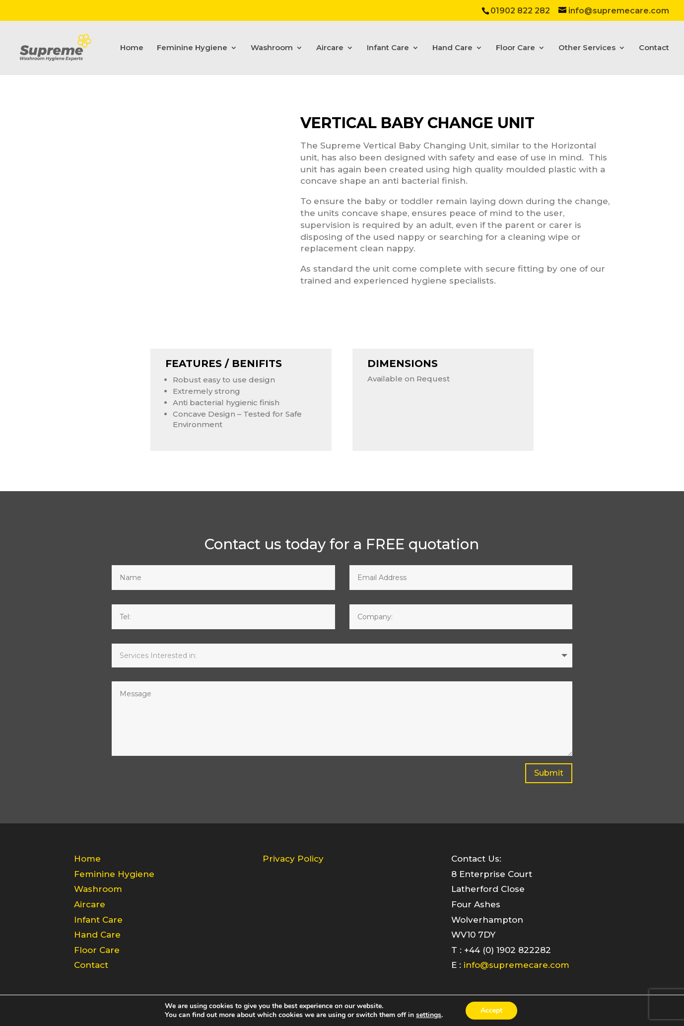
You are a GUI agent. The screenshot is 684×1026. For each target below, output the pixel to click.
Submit (548, 773)
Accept (491, 1010)
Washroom (272, 48)
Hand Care (452, 48)
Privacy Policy (293, 859)
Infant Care (388, 48)
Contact (654, 48)
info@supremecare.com (516, 965)
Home (131, 48)
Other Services (587, 48)
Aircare (329, 48)
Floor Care (515, 48)
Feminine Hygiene (192, 48)
